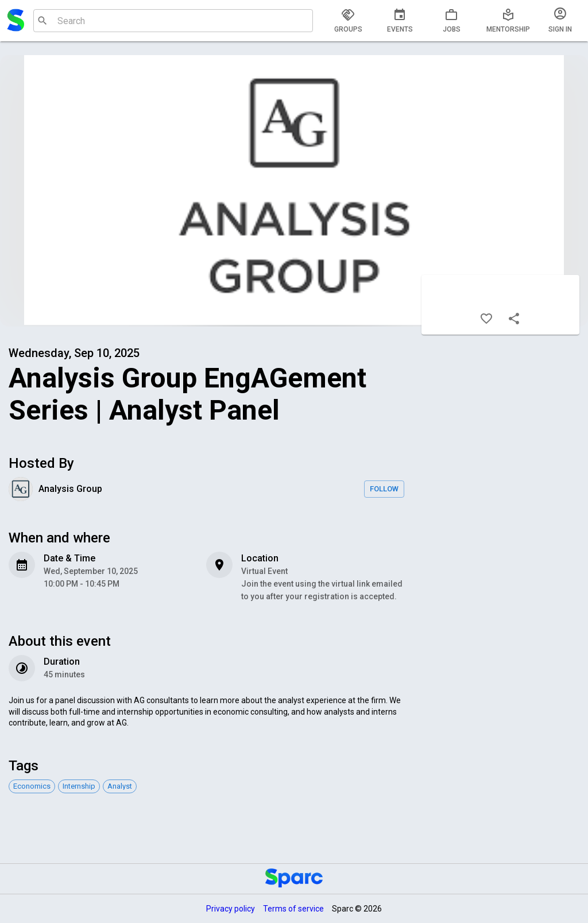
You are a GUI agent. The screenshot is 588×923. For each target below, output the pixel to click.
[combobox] (172, 21)
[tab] (348, 20)
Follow (384, 489)
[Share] (513, 318)
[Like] (486, 318)
